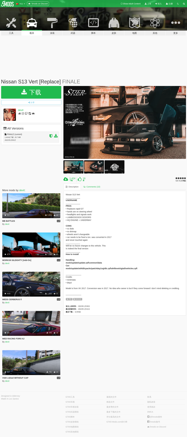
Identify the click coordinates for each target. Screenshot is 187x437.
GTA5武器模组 (72, 412)
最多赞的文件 (112, 407)
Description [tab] (72, 187)
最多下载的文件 (113, 412)
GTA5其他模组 (72, 432)
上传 (148, 4)
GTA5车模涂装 (72, 407)
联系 (149, 397)
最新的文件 (111, 397)
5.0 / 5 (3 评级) (181, 181)
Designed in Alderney (10, 396)
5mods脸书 (153, 422)
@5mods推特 (154, 417)
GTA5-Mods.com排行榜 (117, 422)
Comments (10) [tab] (91, 187)
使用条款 (151, 407)
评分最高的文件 (113, 417)
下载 (31, 92)
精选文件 (110, 402)
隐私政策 (151, 402)
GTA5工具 (70, 397)
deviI (20, 110)
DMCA (150, 412)
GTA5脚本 (70, 417)
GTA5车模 (70, 402)
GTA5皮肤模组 (72, 422)
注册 (169, 4)
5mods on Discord (156, 427)
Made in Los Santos (10, 399)
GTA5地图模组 (72, 427)
